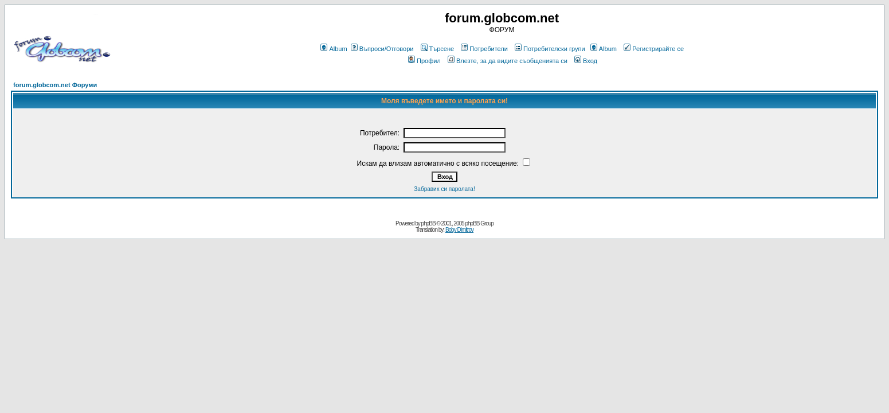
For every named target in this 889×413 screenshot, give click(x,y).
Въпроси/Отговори (382, 48)
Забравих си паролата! (444, 189)
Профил (424, 60)
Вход (585, 60)
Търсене (438, 48)
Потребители (484, 48)
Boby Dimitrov (459, 230)
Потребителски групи (550, 48)
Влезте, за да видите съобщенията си (507, 60)
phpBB (428, 223)
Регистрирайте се (654, 48)
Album (333, 48)
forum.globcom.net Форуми (55, 84)
